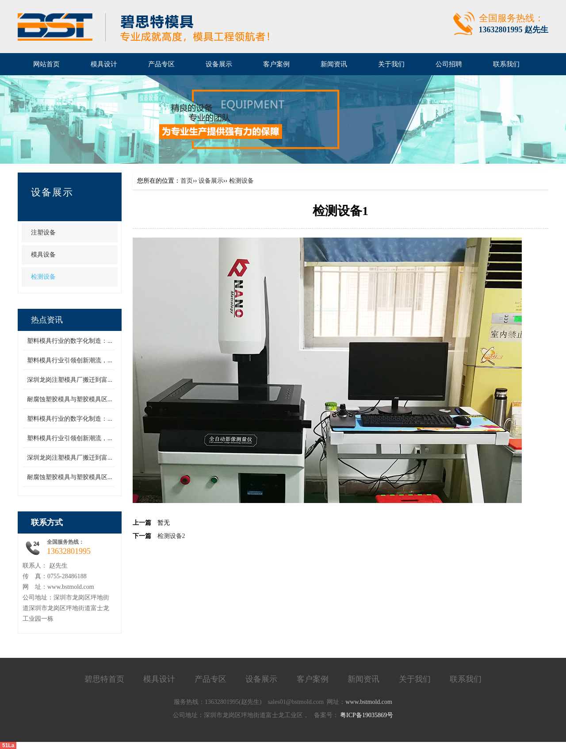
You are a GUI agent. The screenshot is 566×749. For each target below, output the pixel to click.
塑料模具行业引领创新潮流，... (69, 360)
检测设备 (43, 276)
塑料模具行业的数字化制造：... (69, 341)
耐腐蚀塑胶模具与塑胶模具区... (69, 399)
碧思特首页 (104, 679)
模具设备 (43, 254)
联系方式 (47, 522)
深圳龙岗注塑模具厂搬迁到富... (69, 379)
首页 (186, 180)
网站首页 (46, 64)
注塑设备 (43, 232)
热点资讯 (47, 319)
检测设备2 (171, 536)
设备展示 (52, 192)
